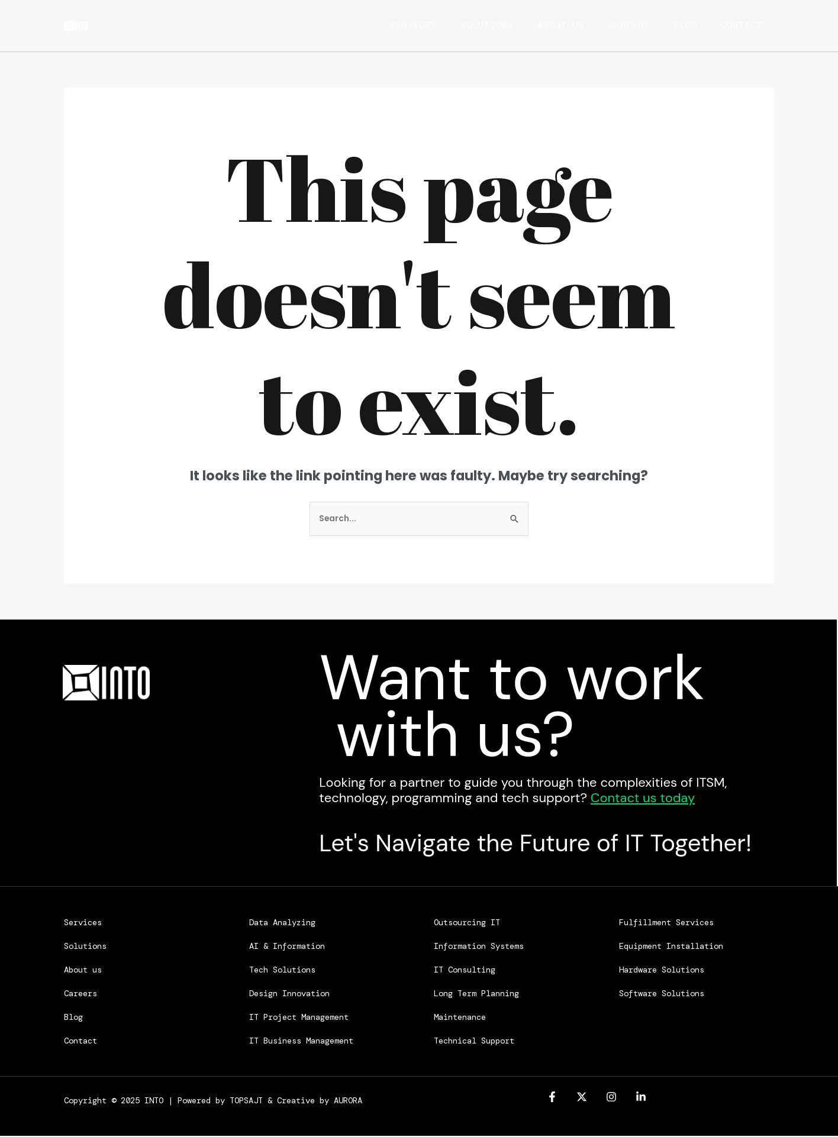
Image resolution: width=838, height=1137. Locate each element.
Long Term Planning (476, 994)
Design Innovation (289, 994)
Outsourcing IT (467, 923)
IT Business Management (301, 1041)
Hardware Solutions (661, 970)
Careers (629, 25)
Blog (691, 25)
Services (395, 25)
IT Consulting (464, 970)
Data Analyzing (282, 923)
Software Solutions (661, 994)
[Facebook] (552, 1098)
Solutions (475, 25)
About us (555, 25)
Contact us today (643, 798)
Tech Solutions (282, 970)
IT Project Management (299, 1018)
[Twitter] (581, 1098)
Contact (753, 25)
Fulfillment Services (666, 923)
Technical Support (474, 1041)
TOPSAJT (246, 1101)
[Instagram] (611, 1098)
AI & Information (287, 947)
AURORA (348, 1101)
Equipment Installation (671, 947)
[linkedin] (641, 1098)
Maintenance (460, 1018)
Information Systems (479, 947)
